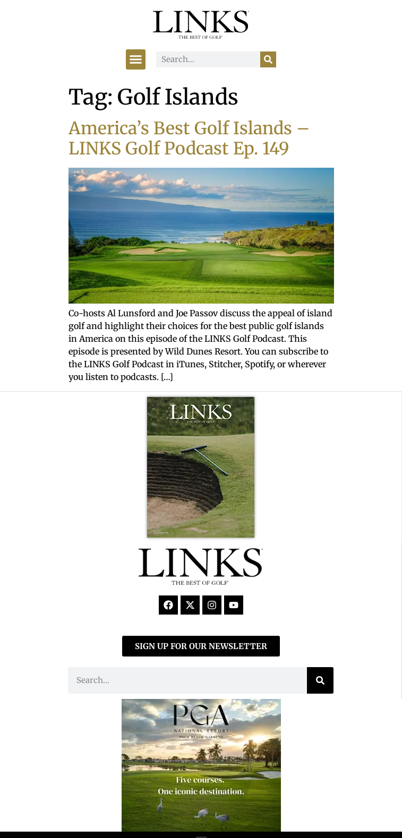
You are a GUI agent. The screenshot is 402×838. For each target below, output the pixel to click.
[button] (136, 59)
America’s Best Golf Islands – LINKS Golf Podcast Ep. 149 (189, 138)
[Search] (268, 59)
